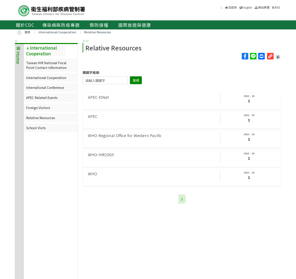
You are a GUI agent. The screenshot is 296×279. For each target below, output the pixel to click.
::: (16, 40)
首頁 (27, 32)
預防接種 (99, 25)
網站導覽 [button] (263, 7)
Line (253, 56)
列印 (261, 56)
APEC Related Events (42, 97)
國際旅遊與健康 (134, 25)
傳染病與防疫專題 (61, 25)
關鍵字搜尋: (91, 72)
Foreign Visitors (38, 107)
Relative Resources (97, 32)
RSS (277, 7)
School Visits (36, 127)
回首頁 (232, 7)
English (247, 7)
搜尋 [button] (136, 80)
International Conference (45, 87)
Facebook (244, 56)
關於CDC (25, 25)
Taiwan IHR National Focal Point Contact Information (46, 65)
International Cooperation (57, 32)
